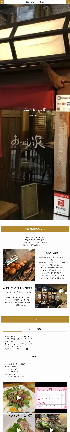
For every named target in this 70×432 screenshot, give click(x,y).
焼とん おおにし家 (35, 2)
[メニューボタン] (2, 2)
